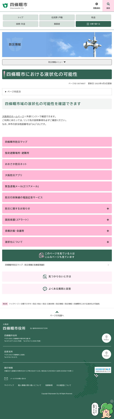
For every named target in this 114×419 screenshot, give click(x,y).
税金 (93, 17)
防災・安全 (37, 304)
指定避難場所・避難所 (17, 153)
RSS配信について (64, 385)
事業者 (57, 24)
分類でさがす (26, 304)
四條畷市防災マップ (16, 142)
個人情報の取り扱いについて (29, 385)
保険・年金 (20, 24)
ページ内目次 (14, 91)
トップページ (14, 304)
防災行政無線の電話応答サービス (24, 197)
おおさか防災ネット (16, 164)
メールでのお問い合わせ (18, 378)
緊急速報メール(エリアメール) (22, 186)
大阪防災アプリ (13, 175)
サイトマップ (9, 385)
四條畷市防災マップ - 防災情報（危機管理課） (25, 265)
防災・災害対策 (48, 304)
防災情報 (59, 304)
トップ (20, 17)
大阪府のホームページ (13, 116)
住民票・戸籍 (56, 17)
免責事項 (49, 385)
